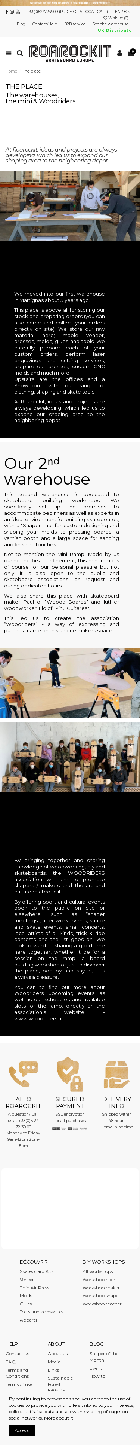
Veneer (27, 1279)
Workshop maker (101, 1287)
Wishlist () (116, 18)
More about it (58, 1418)
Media (54, 1362)
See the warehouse (111, 24)
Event (96, 1368)
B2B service (75, 24)
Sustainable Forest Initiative (60, 1384)
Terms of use (19, 1384)
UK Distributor (116, 30)
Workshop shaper (101, 1295)
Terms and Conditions (17, 1373)
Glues (26, 1304)
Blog (22, 24)
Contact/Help (45, 24)
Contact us (17, 1353)
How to (97, 1376)
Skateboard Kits (36, 1271)
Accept (22, 1430)
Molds (26, 1295)
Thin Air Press (34, 1287)
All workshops (98, 1271)
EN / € (123, 11)
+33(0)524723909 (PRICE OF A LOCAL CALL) (67, 11)
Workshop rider (99, 1279)
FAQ (11, 1362)
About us (58, 1353)
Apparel (28, 1320)
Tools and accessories (41, 1311)
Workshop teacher (102, 1304)
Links (53, 1370)
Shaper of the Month (104, 1357)
